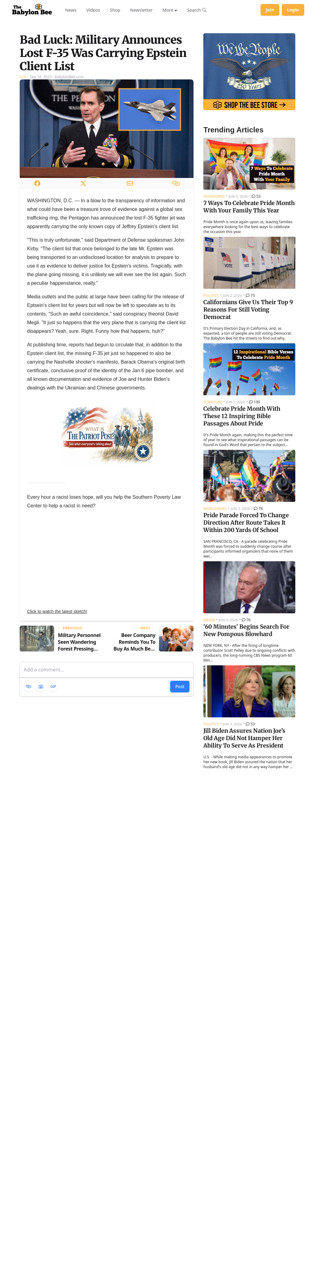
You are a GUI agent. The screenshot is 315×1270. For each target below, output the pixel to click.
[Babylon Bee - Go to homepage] (32, 10)
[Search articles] (197, 10)
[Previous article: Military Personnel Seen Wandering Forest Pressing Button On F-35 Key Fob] (61, 710)
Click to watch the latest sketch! (57, 682)
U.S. (23, 147)
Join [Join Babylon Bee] (270, 10)
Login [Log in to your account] (293, 10)
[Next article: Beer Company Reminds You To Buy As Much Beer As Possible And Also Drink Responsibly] (153, 710)
